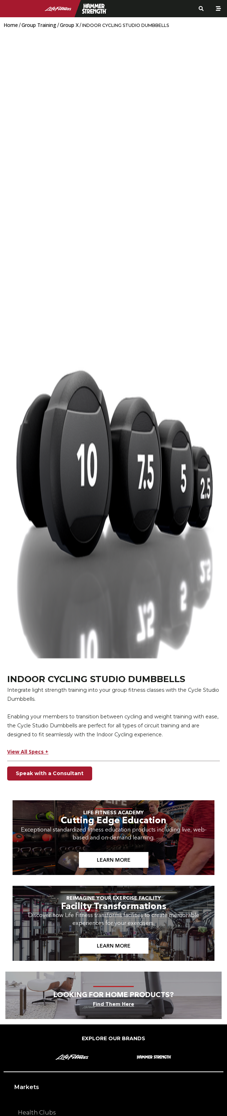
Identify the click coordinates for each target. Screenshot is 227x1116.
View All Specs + (27, 751)
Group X (69, 25)
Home (11, 25)
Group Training (39, 25)
